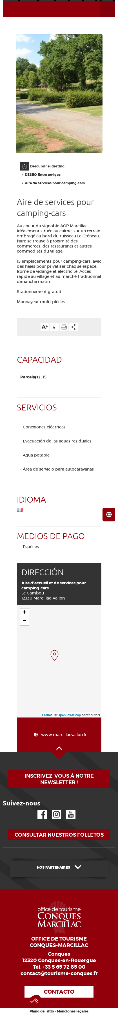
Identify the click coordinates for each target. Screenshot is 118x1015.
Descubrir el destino (47, 166)
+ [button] (24, 612)
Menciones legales (72, 1011)
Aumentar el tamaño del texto (45, 327)
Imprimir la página (64, 327)
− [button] (24, 621)
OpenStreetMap (69, 715)
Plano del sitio (42, 1011)
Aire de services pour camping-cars (55, 183)
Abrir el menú (101, 1)
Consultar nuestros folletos (59, 835)
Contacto (59, 991)
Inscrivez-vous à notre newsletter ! (59, 779)
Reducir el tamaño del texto (54, 327)
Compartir (73, 327)
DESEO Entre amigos (43, 174)
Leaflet (47, 715)
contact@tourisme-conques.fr (59, 973)
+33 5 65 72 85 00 (64, 967)
